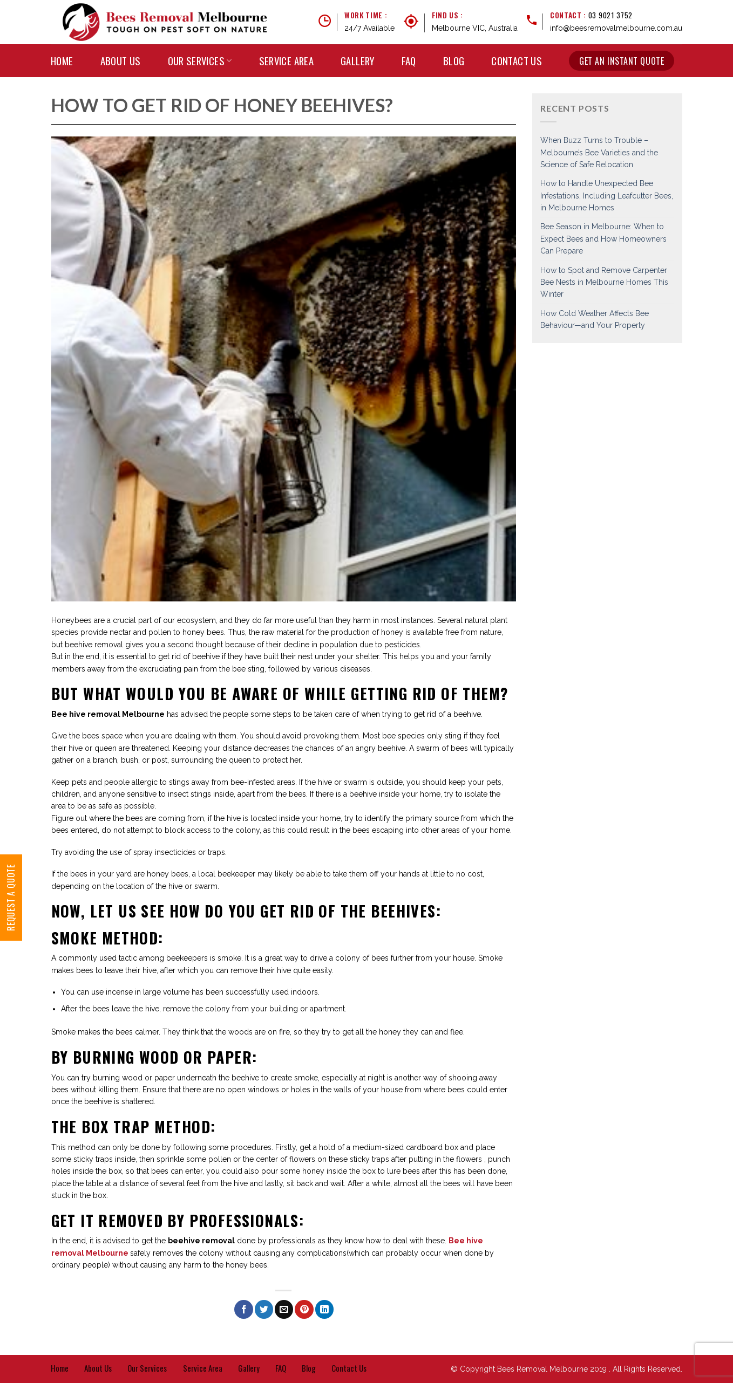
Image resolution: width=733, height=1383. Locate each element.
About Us (120, 60)
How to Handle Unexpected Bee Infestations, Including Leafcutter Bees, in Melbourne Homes (606, 195)
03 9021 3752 (610, 15)
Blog (454, 60)
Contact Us (516, 60)
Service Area (286, 60)
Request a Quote (10, 897)
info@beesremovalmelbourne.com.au (616, 28)
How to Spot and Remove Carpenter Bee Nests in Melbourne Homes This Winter (604, 282)
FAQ (409, 60)
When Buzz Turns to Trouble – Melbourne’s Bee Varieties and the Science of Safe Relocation (599, 152)
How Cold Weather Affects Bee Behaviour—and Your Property (594, 319)
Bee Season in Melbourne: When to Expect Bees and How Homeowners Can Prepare (603, 238)
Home (62, 60)
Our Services (200, 60)
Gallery (358, 60)
